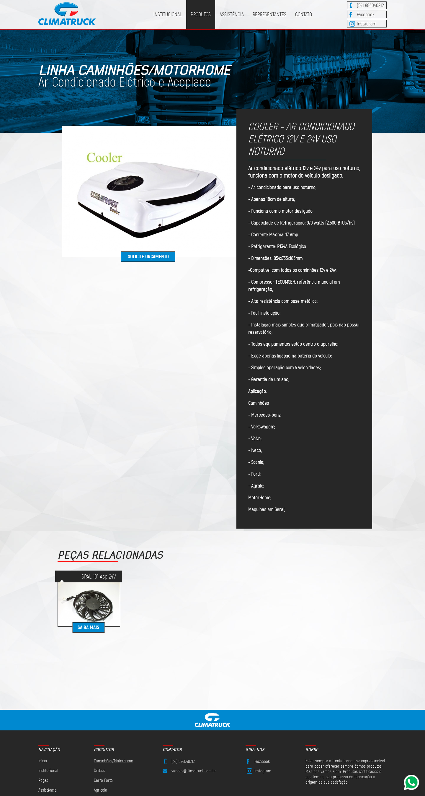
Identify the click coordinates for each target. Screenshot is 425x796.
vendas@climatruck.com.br (193, 771)
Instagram (366, 24)
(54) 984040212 (370, 5)
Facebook (366, 14)
